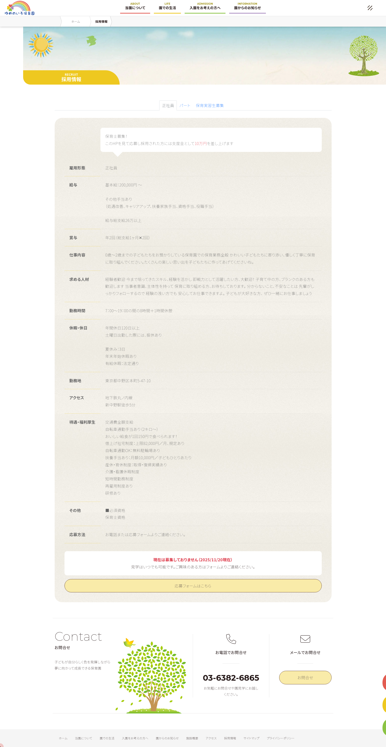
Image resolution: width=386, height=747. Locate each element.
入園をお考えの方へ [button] (205, 7)
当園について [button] (135, 7)
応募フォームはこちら (193, 586)
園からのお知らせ (167, 738)
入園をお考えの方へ (135, 738)
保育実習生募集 (210, 105)
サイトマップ (251, 738)
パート (184, 105)
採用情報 (230, 738)
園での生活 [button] (167, 7)
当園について (83, 738)
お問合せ (305, 677)
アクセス (211, 738)
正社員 (168, 105)
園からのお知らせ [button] (247, 7)
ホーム (63, 738)
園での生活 (107, 738)
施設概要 (192, 738)
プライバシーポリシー (281, 738)
